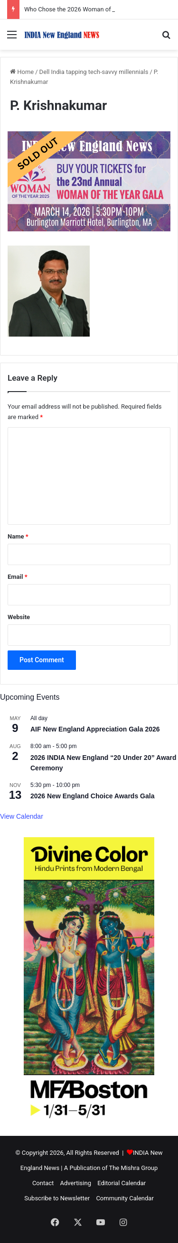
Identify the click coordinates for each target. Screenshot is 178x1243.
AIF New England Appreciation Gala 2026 (95, 729)
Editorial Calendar (121, 1183)
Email (18, 576)
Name (18, 536)
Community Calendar (124, 1198)
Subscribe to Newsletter (57, 1198)
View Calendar (21, 816)
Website (19, 617)
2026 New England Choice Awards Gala (92, 796)
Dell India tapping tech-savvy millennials (94, 71)
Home (22, 71)
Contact (43, 1183)
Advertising (75, 1183)
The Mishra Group (133, 1167)
